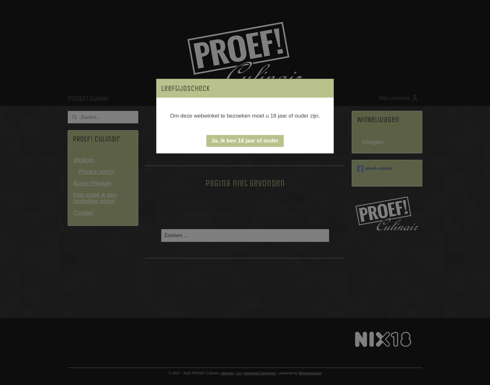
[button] (245, 141)
